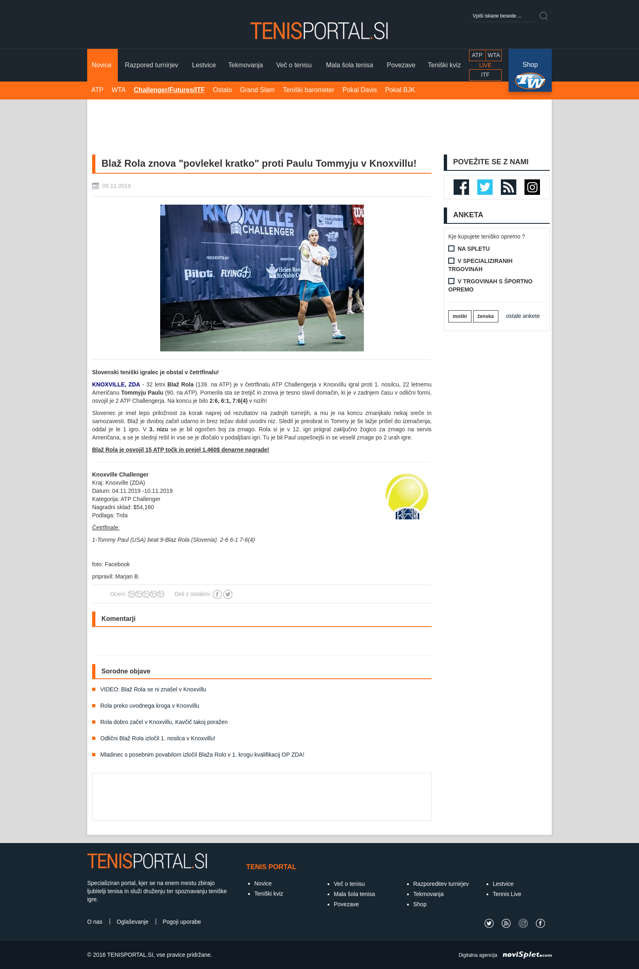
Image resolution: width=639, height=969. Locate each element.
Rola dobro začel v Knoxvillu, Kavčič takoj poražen (164, 722)
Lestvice (503, 884)
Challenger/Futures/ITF (169, 89)
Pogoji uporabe (182, 921)
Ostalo (222, 89)
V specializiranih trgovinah (480, 265)
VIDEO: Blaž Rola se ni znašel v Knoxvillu (153, 689)
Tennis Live (507, 894)
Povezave (346, 904)
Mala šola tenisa (354, 894)
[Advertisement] (319, 126)
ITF (485, 74)
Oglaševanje (132, 921)
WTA (119, 89)
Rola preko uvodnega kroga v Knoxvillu (149, 705)
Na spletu (474, 248)
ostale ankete (523, 316)
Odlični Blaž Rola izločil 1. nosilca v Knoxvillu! (157, 738)
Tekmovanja (428, 894)
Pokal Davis (359, 89)
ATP (97, 89)
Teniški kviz (268, 893)
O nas (94, 921)
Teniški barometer (308, 89)
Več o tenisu (349, 884)
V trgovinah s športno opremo (490, 285)
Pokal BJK (400, 89)
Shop (530, 65)
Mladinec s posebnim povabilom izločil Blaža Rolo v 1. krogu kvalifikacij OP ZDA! (202, 754)
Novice (263, 883)
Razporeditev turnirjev (441, 884)
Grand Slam (257, 89)
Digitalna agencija (477, 955)
